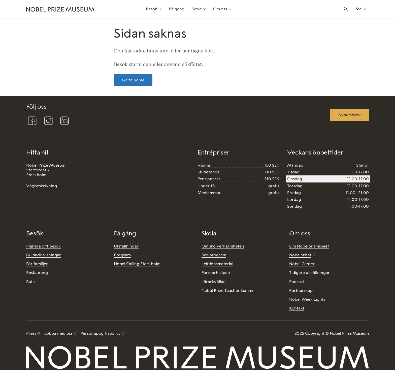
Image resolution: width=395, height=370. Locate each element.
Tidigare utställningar (309, 272)
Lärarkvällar (213, 281)
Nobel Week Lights (307, 299)
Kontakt (296, 308)
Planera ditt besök (43, 246)
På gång (176, 9)
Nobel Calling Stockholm (137, 263)
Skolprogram (214, 255)
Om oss (220, 9)
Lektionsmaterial (217, 263)
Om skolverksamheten (223, 246)
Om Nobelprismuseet (309, 246)
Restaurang (37, 272)
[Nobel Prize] (83, 9)
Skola (196, 9)
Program (122, 255)
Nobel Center (302, 263)
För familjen (37, 263)
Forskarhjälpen (216, 272)
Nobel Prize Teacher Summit (228, 290)
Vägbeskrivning (41, 185)
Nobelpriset (300, 255)
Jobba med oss (58, 333)
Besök (151, 9)
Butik (31, 281)
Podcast (296, 281)
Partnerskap (301, 290)
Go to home (133, 80)
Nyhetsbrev (349, 114)
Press (31, 333)
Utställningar (126, 246)
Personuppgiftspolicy (101, 333)
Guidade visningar (43, 255)
